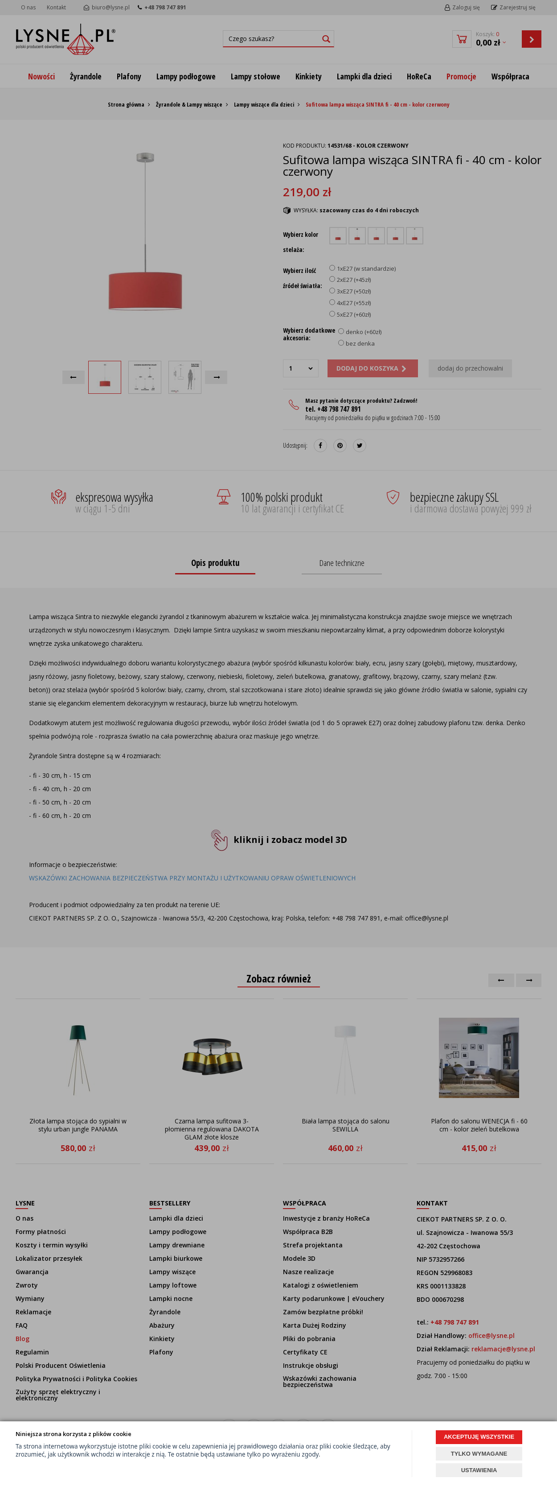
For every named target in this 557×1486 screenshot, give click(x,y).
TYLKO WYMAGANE (479, 1453)
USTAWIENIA (479, 1470)
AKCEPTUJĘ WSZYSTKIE (479, 1436)
